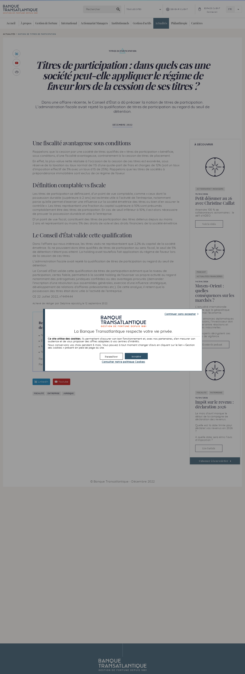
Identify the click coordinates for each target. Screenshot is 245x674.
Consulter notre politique (123, 362)
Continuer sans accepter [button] (180, 314)
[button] (136, 356)
